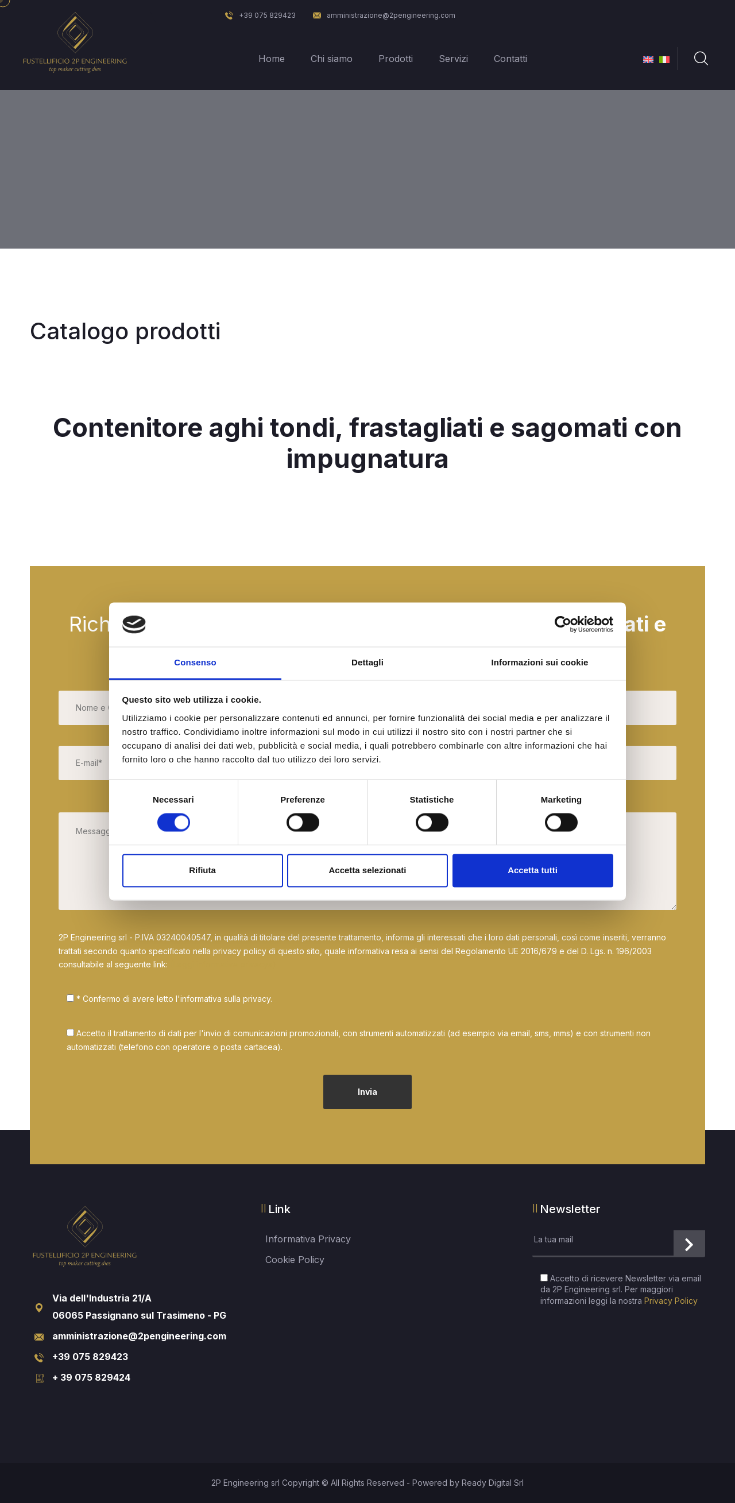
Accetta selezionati (367, 870)
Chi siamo (330, 58)
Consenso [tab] (195, 662)
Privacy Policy (671, 1301)
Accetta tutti (533, 870)
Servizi (452, 58)
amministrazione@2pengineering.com (384, 15)
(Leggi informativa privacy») (223, 964)
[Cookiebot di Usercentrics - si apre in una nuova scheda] (563, 624)
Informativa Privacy (308, 1239)
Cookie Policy (294, 1259)
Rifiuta (202, 870)
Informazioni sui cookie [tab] (540, 662)
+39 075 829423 (260, 15)
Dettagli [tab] (367, 662)
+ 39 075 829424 (91, 1377)
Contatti (509, 58)
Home (270, 58)
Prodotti (394, 58)
